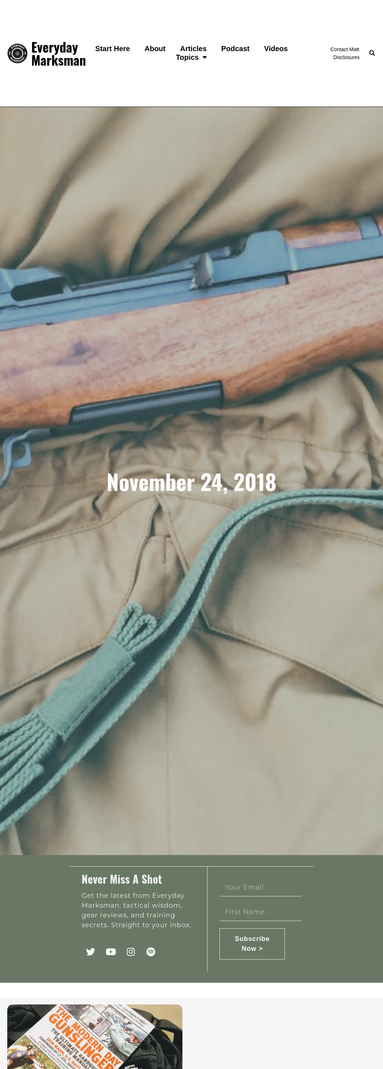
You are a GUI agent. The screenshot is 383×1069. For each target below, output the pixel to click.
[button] (372, 53)
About (155, 49)
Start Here (112, 49)
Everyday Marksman (58, 53)
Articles (193, 49)
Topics (191, 57)
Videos (276, 49)
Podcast (235, 49)
